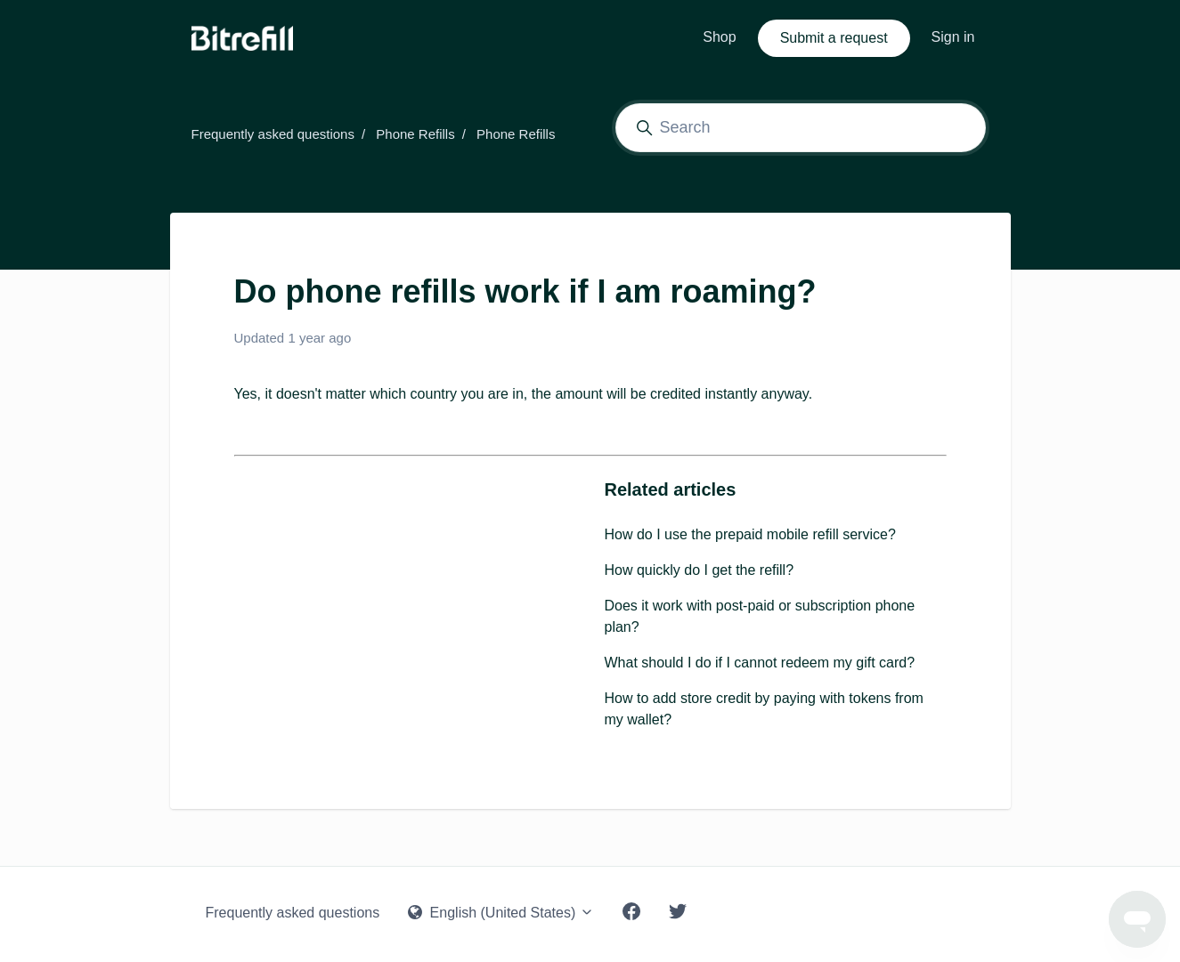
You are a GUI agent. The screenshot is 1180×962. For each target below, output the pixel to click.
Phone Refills (415, 133)
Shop (719, 36)
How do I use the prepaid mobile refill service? (750, 534)
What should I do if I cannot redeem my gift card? (760, 662)
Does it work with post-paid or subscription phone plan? (760, 616)
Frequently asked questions (272, 133)
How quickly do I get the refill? (699, 570)
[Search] (800, 128)
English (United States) (501, 912)
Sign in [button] (953, 36)
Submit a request (834, 37)
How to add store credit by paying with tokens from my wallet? (764, 709)
